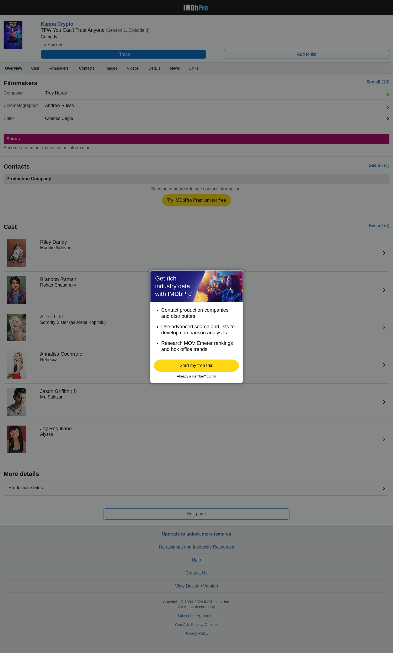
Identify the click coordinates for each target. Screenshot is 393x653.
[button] (196, 365)
